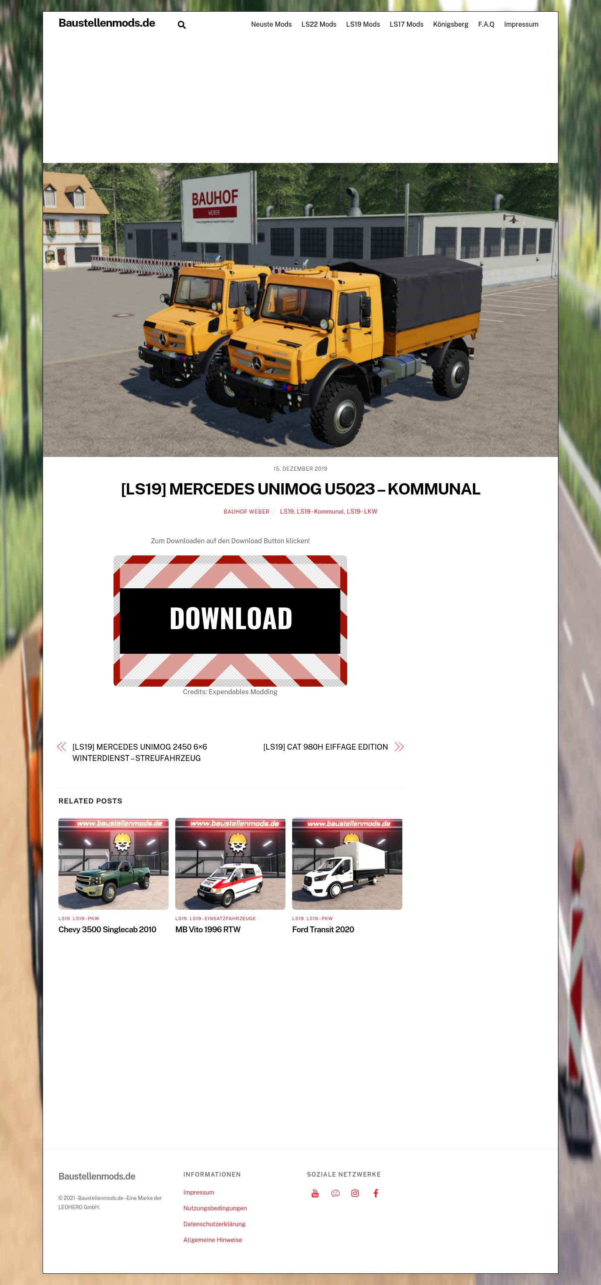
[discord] (335, 1192)
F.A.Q (486, 24)
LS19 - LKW (362, 511)
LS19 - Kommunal (320, 511)
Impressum (521, 24)
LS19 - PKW (86, 918)
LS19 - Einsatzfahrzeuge (222, 918)
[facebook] (376, 1192)
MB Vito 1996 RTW (207, 929)
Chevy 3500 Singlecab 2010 (107, 929)
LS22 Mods (318, 24)
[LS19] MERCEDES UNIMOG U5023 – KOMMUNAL (300, 488)
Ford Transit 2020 (323, 929)
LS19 (287, 511)
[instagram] (355, 1192)
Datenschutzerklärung (214, 1223)
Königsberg (451, 24)
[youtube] (315, 1192)
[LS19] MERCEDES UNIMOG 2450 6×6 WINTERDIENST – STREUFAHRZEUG (140, 752)
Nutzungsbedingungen (215, 1208)
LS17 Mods (407, 24)
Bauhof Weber (247, 512)
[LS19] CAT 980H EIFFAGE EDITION (325, 747)
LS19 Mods (363, 24)
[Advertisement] (300, 100)
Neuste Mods (271, 24)
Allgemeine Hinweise (212, 1239)
